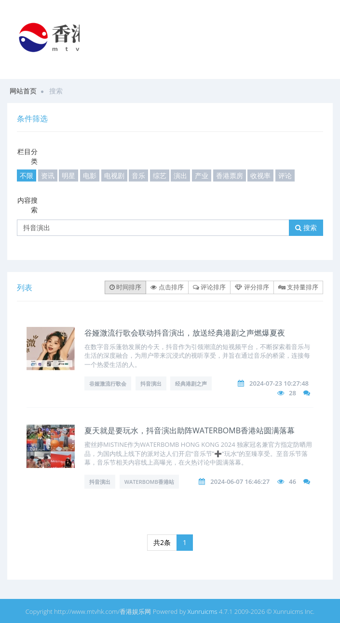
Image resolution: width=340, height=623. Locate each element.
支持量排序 (298, 287)
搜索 (306, 227)
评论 (285, 175)
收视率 (260, 175)
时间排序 (125, 287)
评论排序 (209, 287)
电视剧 (114, 175)
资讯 (47, 175)
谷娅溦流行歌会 (107, 383)
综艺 (159, 175)
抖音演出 (151, 383)
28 (292, 393)
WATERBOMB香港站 (149, 481)
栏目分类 (27, 156)
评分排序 (252, 287)
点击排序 (166, 287)
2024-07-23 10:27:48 (279, 383)
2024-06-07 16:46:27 (240, 481)
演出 (180, 175)
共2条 (162, 542)
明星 (68, 175)
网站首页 (23, 90)
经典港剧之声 (191, 383)
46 (292, 481)
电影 (89, 175)
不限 (26, 175)
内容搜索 (27, 204)
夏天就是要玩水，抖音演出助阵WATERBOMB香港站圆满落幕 (189, 430)
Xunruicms (203, 611)
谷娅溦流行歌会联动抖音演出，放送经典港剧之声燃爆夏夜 (184, 332)
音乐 (138, 175)
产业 (201, 175)
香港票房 (229, 175)
